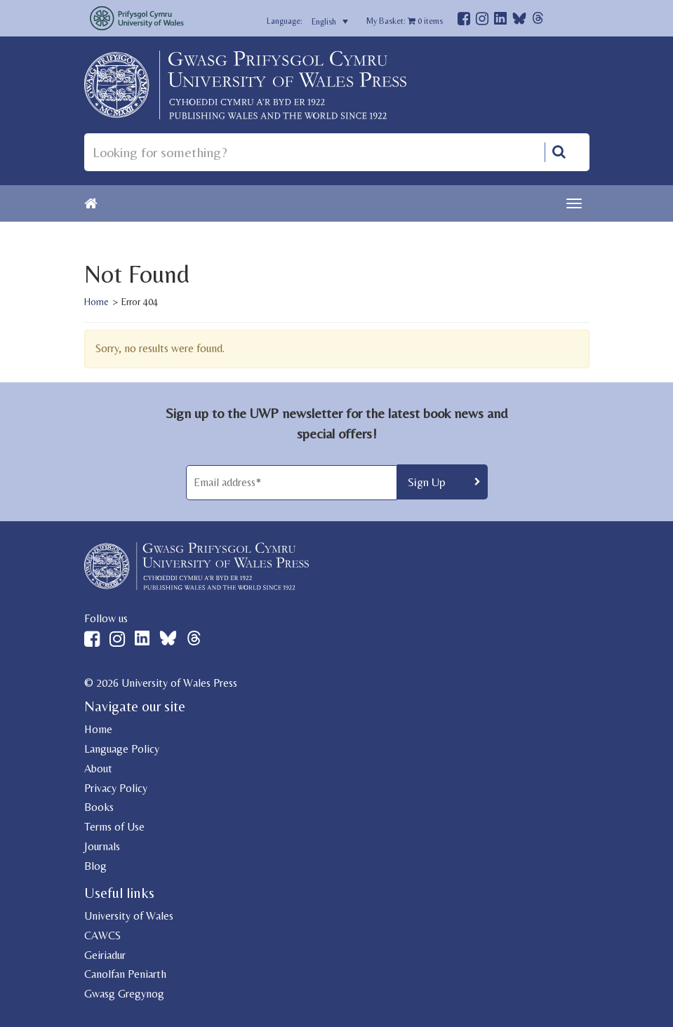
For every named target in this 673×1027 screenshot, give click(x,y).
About (98, 768)
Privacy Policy (115, 788)
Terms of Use (114, 826)
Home (96, 301)
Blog (95, 866)
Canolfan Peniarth (125, 974)
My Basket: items (404, 21)
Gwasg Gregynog (124, 993)
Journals (102, 846)
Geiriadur (105, 955)
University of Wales (128, 915)
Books (99, 807)
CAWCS (102, 935)
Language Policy (121, 749)
